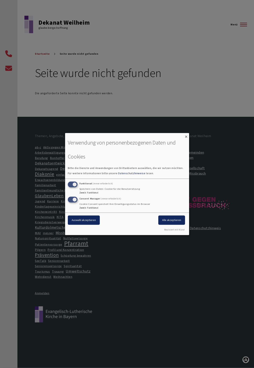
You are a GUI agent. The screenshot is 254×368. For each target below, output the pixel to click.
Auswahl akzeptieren (84, 220)
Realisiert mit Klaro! (174, 229)
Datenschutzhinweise (131, 173)
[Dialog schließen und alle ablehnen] (186, 135)
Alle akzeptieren (171, 220)
